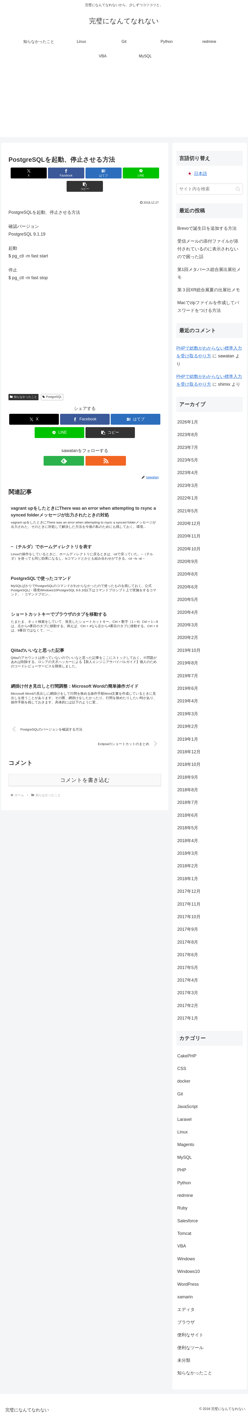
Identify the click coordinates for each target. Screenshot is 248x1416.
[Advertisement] (124, 103)
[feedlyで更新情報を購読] (79, 447)
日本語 (200, 173)
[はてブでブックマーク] (85, 173)
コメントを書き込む (85, 773)
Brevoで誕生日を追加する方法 (207, 228)
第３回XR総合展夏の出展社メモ (208, 289)
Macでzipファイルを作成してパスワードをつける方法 (208, 306)
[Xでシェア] (33, 173)
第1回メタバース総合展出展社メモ (209, 273)
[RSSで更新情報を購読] (90, 447)
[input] (209, 189)
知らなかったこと (23, 383)
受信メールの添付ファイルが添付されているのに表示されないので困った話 (207, 249)
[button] (136, 173)
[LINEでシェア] (110, 173)
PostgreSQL (52, 383)
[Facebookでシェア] (59, 173)
